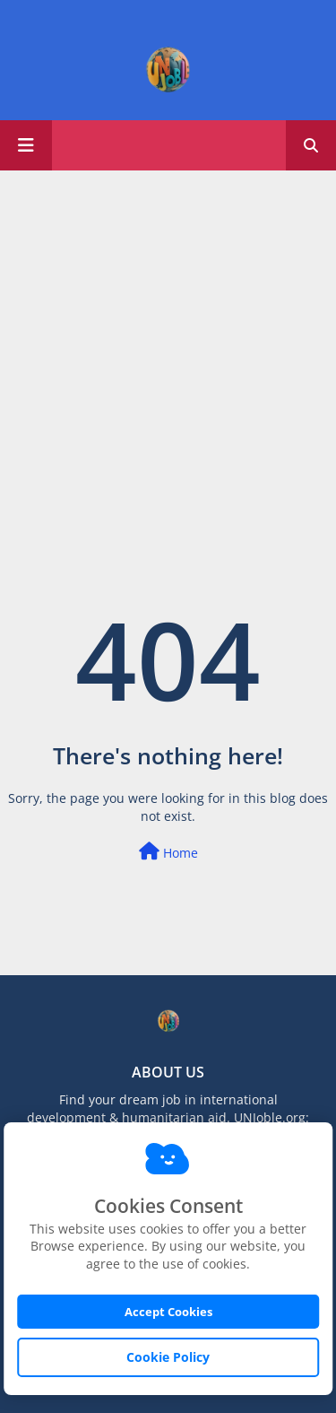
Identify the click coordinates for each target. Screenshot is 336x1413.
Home (168, 851)
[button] (311, 145)
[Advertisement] (168, 352)
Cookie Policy (168, 1356)
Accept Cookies (168, 1312)
